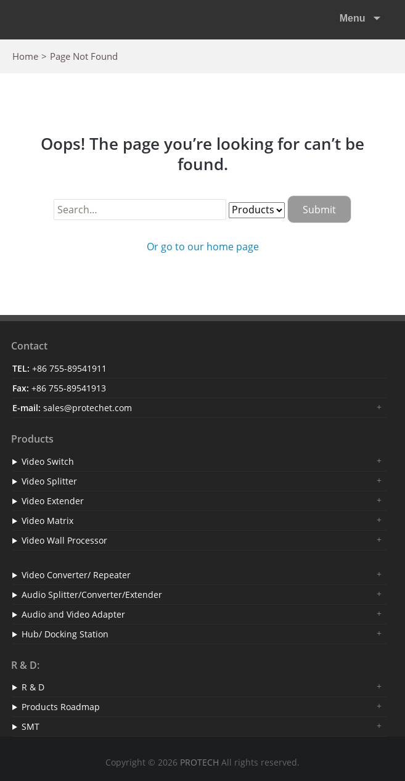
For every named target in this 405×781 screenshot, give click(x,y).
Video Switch (48, 461)
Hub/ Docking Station (65, 634)
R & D (33, 687)
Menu (354, 18)
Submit (319, 209)
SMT (30, 726)
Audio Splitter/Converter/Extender (92, 594)
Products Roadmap (61, 707)
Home (25, 56)
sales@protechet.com (87, 408)
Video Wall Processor (64, 540)
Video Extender (53, 501)
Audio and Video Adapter (73, 614)
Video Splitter (49, 481)
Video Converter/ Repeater (76, 575)
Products (32, 439)
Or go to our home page (203, 246)
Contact (29, 346)
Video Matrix (47, 520)
